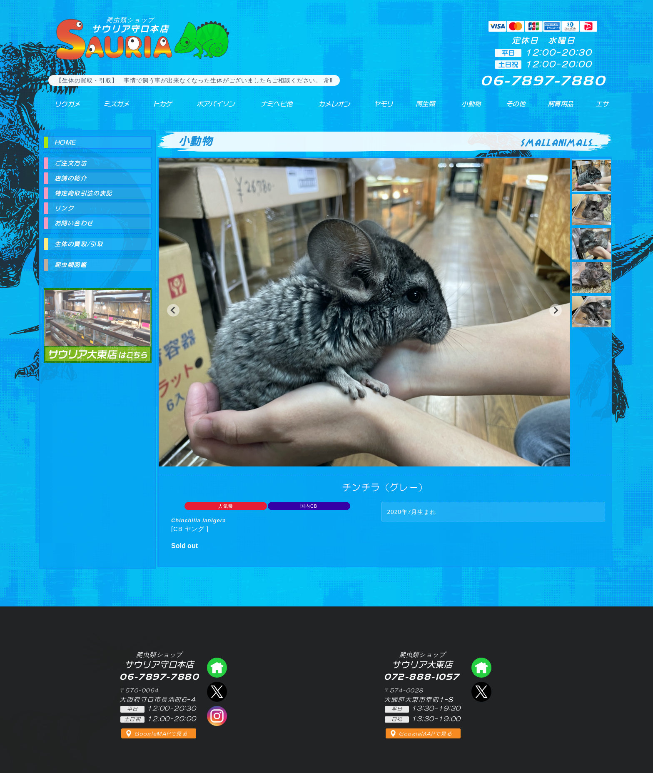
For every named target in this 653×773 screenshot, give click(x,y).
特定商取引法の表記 (83, 193)
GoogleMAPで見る (161, 733)
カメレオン (330, 108)
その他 (516, 108)
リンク (64, 208)
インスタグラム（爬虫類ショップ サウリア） (217, 716)
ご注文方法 (71, 163)
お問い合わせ (74, 223)
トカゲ (155, 108)
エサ (599, 108)
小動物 (471, 108)
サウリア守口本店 (130, 25)
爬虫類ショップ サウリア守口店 (217, 668)
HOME (65, 142)
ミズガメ (110, 108)
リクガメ (62, 108)
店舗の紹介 (71, 178)
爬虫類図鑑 (71, 265)
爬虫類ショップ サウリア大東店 (97, 318)
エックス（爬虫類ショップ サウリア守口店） (217, 692)
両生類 (421, 108)
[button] (173, 310)
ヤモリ (379, 108)
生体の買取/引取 (79, 244)
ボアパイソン (208, 108)
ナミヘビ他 (271, 108)
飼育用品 (560, 108)
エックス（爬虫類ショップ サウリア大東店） (481, 692)
